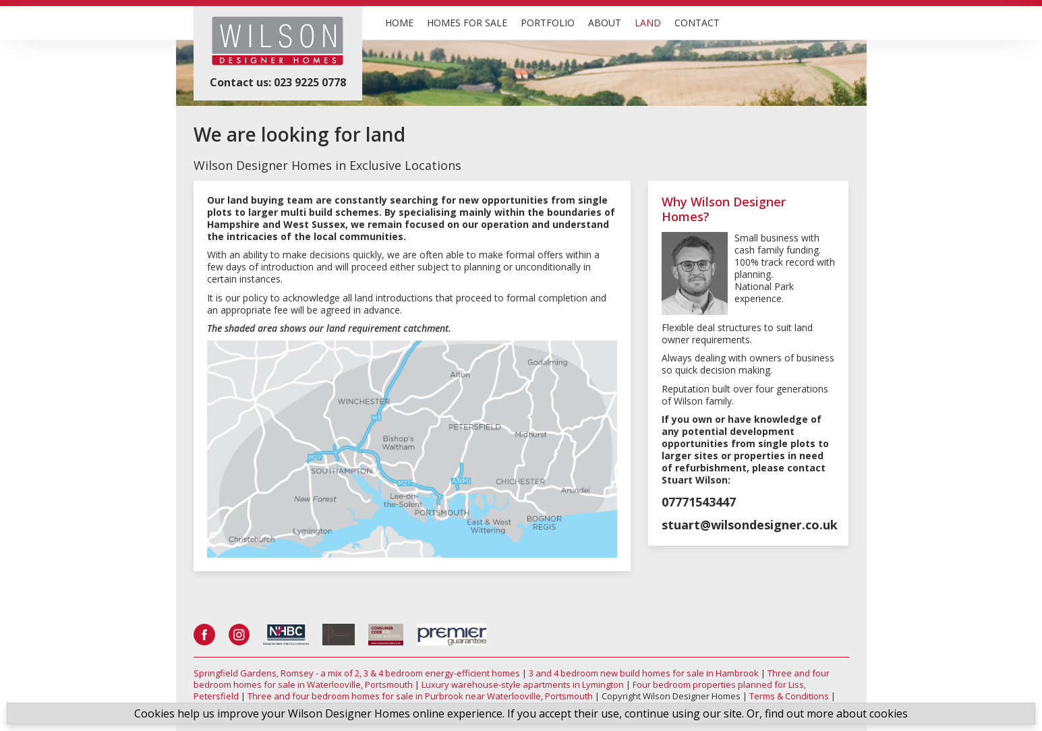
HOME (399, 22)
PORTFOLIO (548, 22)
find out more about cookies (836, 713)
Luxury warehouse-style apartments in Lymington (523, 684)
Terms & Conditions (789, 696)
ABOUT (604, 22)
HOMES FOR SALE (467, 22)
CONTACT (697, 22)
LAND (648, 22)
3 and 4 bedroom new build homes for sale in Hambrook (644, 673)
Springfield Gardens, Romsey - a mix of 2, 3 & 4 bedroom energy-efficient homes (357, 673)
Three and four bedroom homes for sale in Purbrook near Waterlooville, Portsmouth (420, 696)
